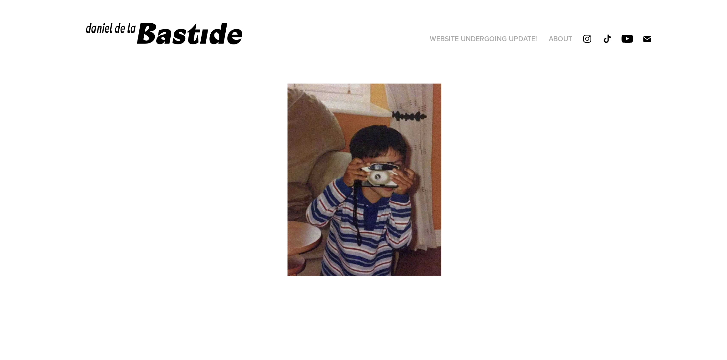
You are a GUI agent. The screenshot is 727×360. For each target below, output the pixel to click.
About (560, 39)
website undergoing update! (483, 39)
